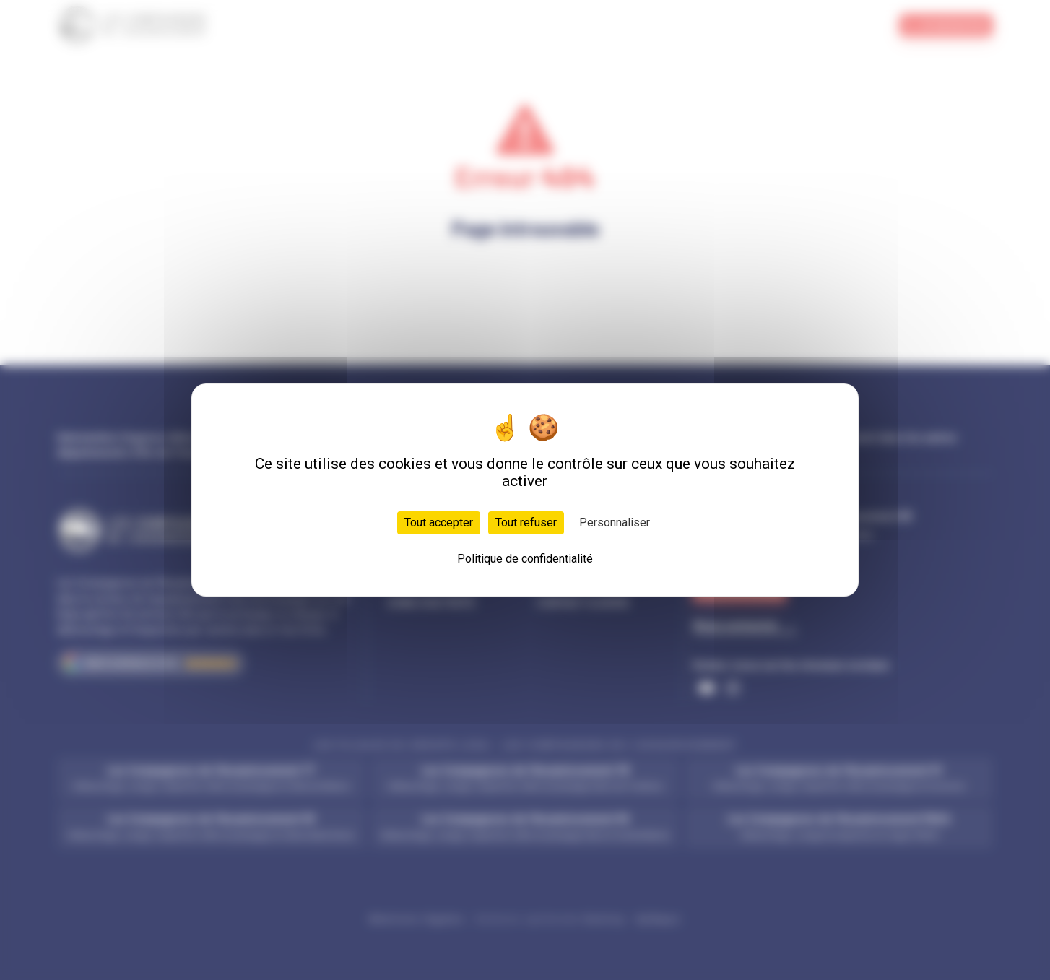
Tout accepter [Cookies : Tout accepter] (438, 522)
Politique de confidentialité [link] (525, 558)
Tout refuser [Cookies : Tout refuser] (526, 522)
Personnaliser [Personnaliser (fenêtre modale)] (614, 522)
